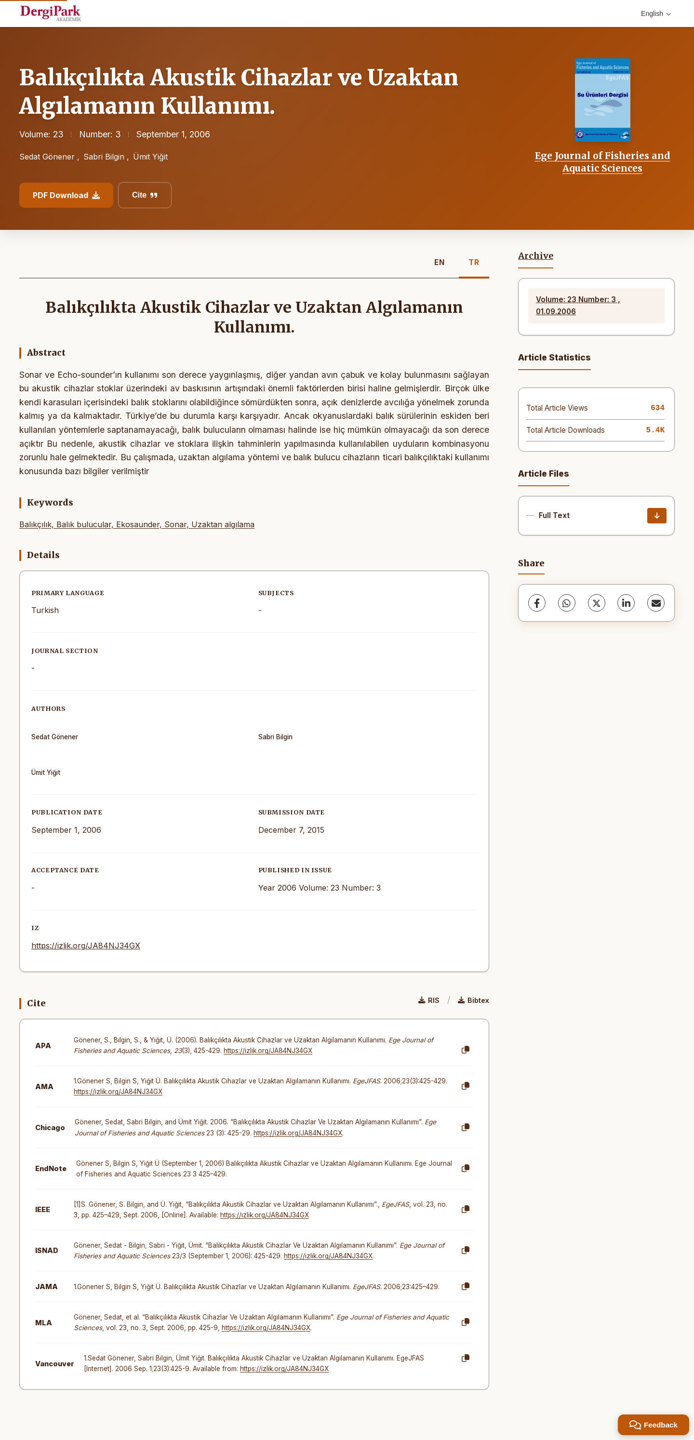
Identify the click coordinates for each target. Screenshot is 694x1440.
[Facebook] (537, 603)
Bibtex (473, 1000)
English (656, 13)
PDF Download (66, 195)
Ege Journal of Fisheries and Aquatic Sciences (602, 162)
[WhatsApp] (566, 603)
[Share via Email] (656, 603)
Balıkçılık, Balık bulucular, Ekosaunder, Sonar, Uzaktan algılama (136, 524)
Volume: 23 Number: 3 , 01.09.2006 (578, 305)
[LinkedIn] (626, 603)
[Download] (657, 515)
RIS (429, 1000)
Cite (145, 195)
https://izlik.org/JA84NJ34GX (85, 945)
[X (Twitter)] (596, 603)
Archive (535, 256)
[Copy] (465, 1050)
